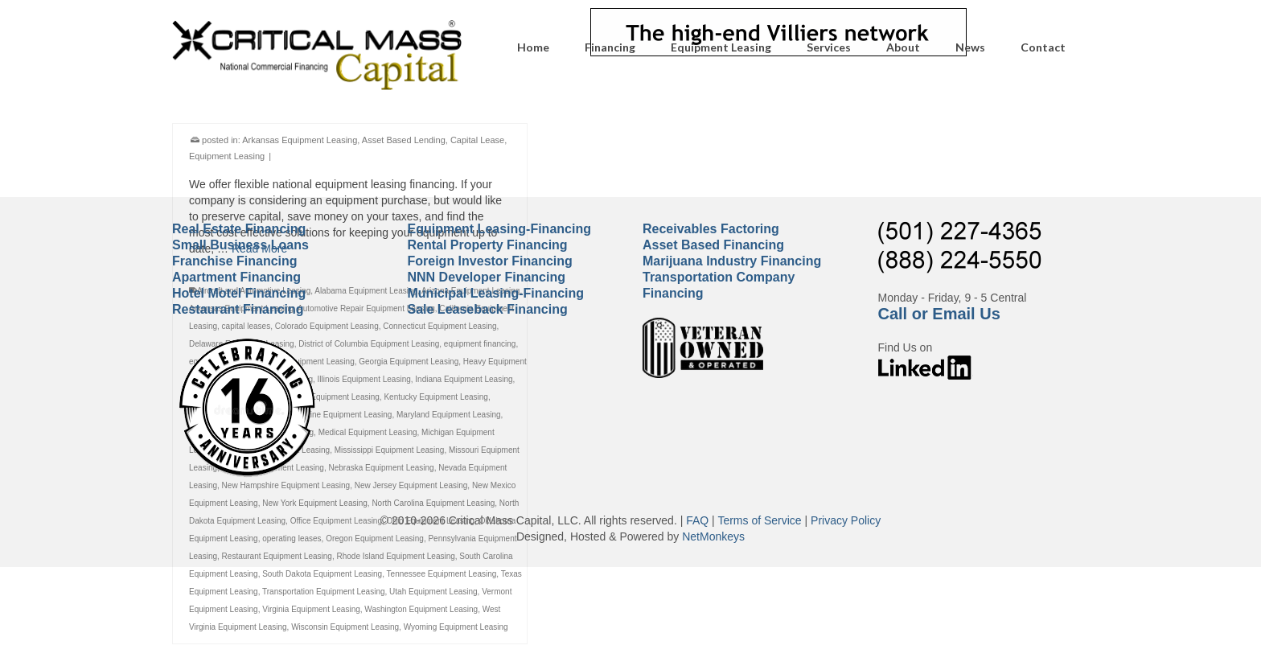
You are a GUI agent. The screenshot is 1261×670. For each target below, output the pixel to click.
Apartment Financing (236, 277)
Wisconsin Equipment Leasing (345, 629)
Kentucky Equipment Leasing (436, 399)
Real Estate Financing (239, 229)
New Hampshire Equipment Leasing (286, 487)
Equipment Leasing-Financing (499, 229)
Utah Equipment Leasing (433, 594)
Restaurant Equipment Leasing (277, 558)
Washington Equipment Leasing (421, 611)
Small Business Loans (240, 245)
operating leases (291, 540)
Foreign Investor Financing (490, 261)
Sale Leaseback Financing (488, 309)
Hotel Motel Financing (239, 293)
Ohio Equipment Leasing (431, 523)
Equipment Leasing (227, 158)
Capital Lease (477, 142)
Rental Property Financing (488, 245)
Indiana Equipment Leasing (463, 381)
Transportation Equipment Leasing (323, 594)
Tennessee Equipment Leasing (442, 576)
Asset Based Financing (713, 245)
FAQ (697, 520)
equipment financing (480, 346)
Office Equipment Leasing (336, 523)
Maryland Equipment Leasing (448, 417)
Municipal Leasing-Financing (496, 293)
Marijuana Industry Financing (732, 261)
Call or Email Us (939, 314)
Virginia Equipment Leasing (311, 611)
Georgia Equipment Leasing (408, 364)
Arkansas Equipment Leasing (299, 142)
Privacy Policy (846, 520)
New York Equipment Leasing (315, 505)
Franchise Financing (235, 261)
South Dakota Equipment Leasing (322, 576)
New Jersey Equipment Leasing (411, 487)
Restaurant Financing (238, 309)
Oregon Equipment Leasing (375, 540)
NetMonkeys (713, 536)
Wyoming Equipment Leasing (456, 629)
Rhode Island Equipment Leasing (395, 558)
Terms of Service (759, 520)
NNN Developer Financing (486, 277)
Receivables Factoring (711, 229)
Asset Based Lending (404, 142)
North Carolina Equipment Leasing (433, 505)
